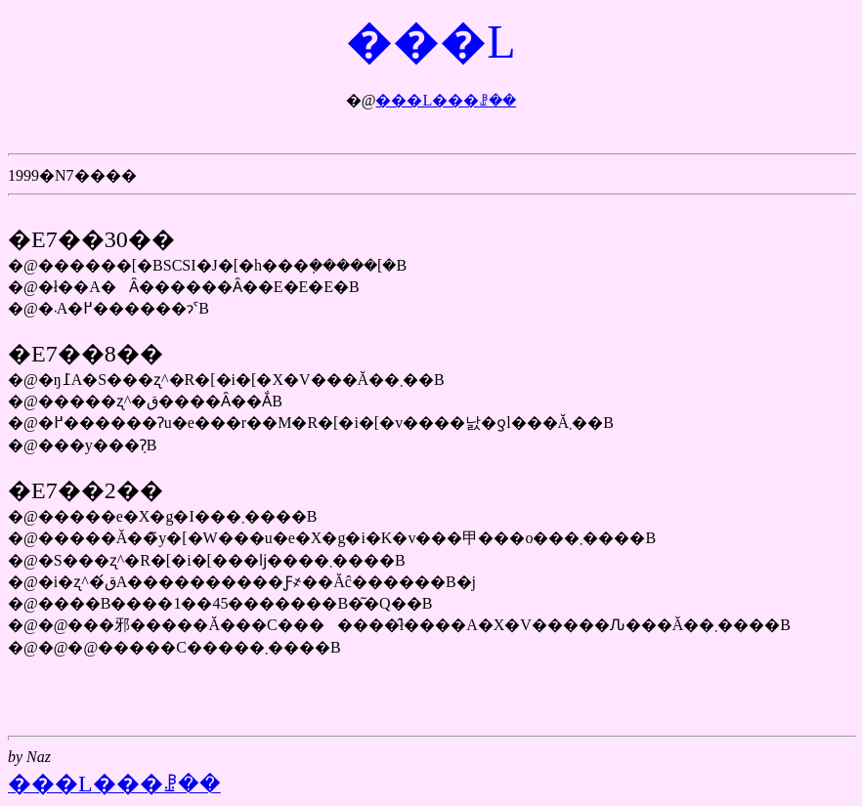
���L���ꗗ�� (445, 100)
